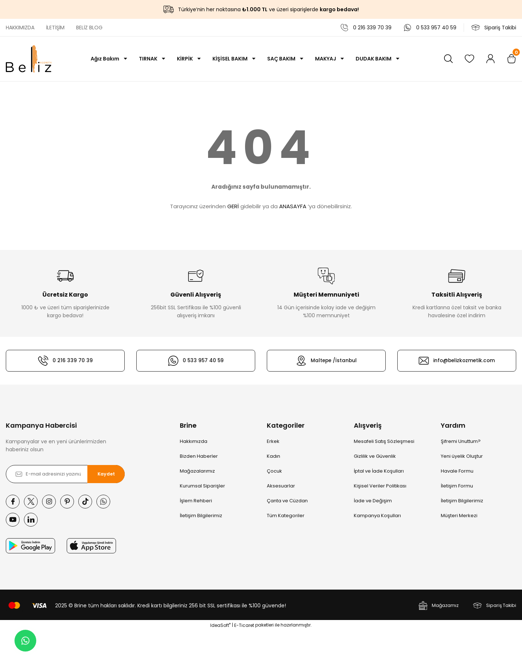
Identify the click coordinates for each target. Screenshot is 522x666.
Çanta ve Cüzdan (287, 500)
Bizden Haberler (199, 456)
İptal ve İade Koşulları (379, 471)
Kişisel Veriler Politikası (380, 485)
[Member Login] (490, 58)
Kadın (273, 456)
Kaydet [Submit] (106, 474)
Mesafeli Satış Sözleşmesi (384, 441)
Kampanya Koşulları (377, 515)
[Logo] (29, 58)
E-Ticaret (244, 661)
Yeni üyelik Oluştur (462, 456)
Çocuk (274, 471)
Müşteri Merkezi (459, 515)
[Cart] (511, 58)
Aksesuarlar (281, 485)
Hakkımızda (193, 441)
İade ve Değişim (373, 500)
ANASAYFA (292, 206)
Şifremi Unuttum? (461, 441)
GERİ (233, 206)
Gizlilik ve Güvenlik (375, 456)
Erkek (273, 441)
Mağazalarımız (197, 471)
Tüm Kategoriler (285, 515)
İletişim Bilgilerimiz (201, 515)
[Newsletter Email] (65, 474)
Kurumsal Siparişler (202, 485)
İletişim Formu (457, 485)
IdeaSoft (220, 661)
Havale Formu (457, 471)
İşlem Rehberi (196, 500)
